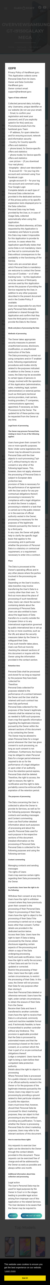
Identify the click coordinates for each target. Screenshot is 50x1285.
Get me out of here (31, 1216)
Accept (12, 1216)
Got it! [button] (25, 1278)
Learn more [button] (10, 1271)
